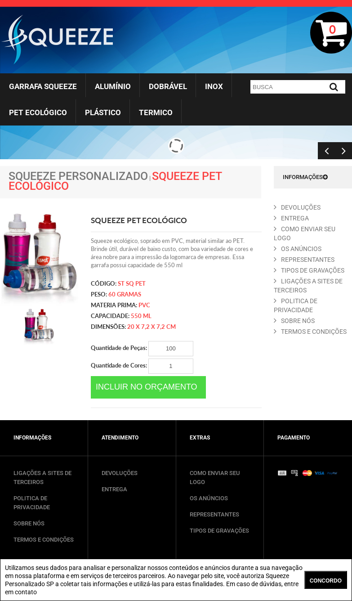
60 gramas (124, 294)
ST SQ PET (132, 283)
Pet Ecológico (38, 112)
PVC (144, 305)
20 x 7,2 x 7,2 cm (151, 326)
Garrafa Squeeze (43, 86)
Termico (156, 112)
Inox (214, 86)
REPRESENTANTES (304, 259)
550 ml (141, 315)
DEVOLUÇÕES (120, 473)
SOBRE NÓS (29, 523)
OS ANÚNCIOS (209, 498)
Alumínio (113, 86)
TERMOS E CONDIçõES (310, 331)
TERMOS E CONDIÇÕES (43, 539)
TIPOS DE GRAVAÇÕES (219, 530)
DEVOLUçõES (297, 207)
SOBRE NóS (294, 320)
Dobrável (168, 86)
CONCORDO (326, 581)
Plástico (103, 112)
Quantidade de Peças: (142, 348)
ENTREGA (291, 218)
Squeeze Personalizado (78, 176)
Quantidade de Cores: (142, 366)
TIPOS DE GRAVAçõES (309, 270)
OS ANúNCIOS (297, 248)
